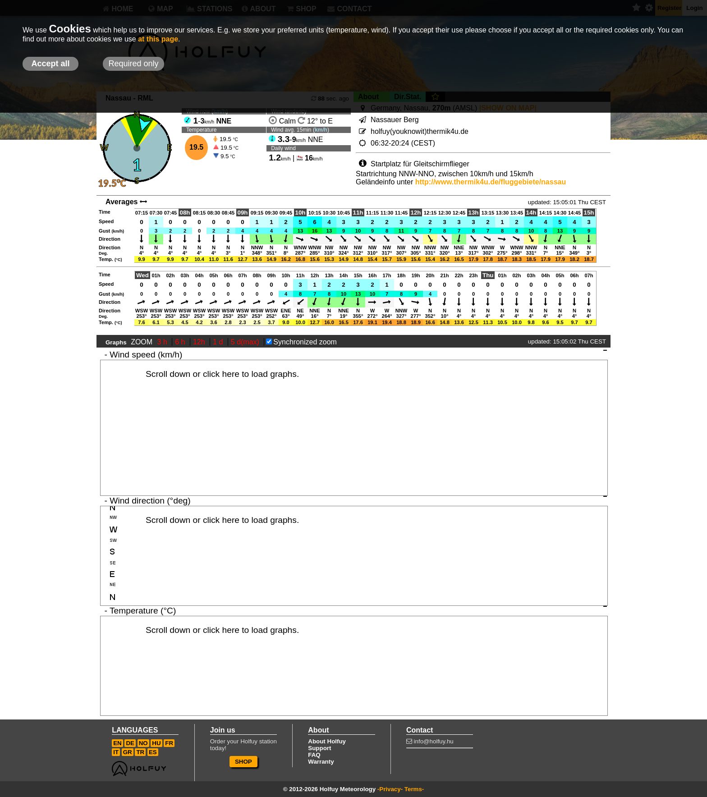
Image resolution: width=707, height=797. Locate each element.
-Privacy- (390, 789)
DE (130, 743)
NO (143, 743)
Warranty (321, 761)
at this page (158, 39)
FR (169, 743)
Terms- (414, 789)
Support (319, 748)
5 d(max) (246, 342)
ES (153, 752)
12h (200, 342)
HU (156, 743)
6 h (181, 342)
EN (117, 743)
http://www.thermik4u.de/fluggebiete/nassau (490, 182)
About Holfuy (327, 741)
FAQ (314, 754)
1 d (219, 342)
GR (127, 752)
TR (140, 752)
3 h (163, 342)
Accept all (50, 63)
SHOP (243, 761)
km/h (321, 130)
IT (116, 752)
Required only (133, 63)
